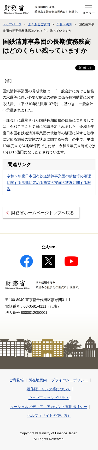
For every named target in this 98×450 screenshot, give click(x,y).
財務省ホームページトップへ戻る (42, 213)
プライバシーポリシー (69, 380)
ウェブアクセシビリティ (48, 398)
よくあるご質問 (39, 24)
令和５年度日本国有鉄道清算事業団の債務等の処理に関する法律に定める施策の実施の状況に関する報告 (49, 182)
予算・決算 (64, 24)
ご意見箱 (16, 380)
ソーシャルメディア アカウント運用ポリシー (48, 407)
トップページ (12, 24)
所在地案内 (37, 380)
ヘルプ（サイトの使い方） (49, 415)
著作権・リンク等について (49, 389)
